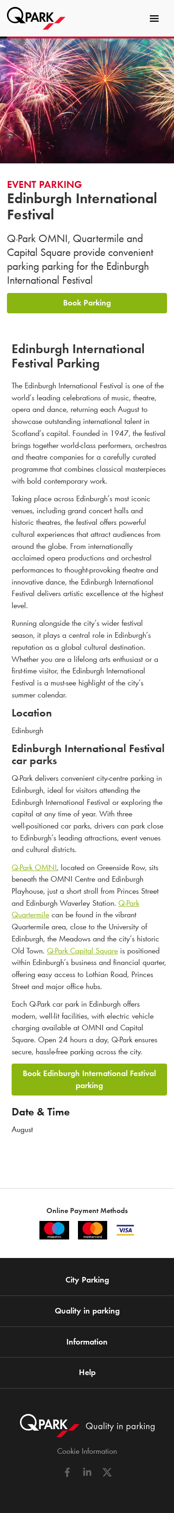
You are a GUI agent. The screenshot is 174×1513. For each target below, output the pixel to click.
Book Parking (87, 303)
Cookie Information (87, 1451)
